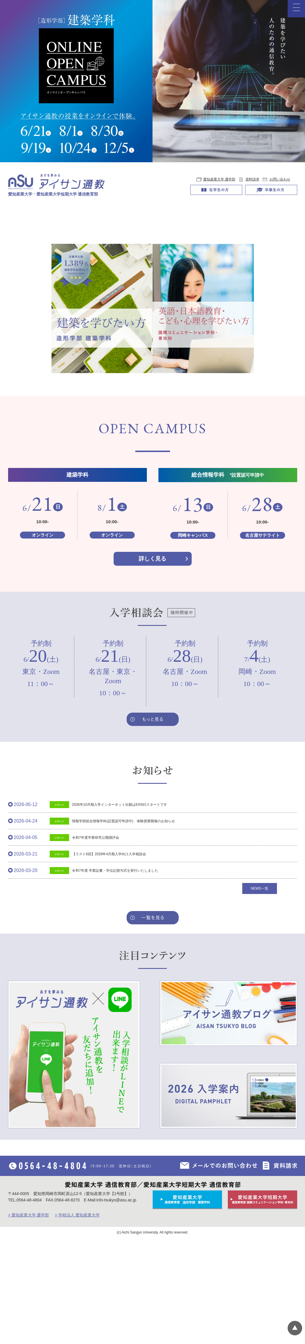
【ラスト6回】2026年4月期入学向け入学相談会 (109, 958)
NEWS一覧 (259, 993)
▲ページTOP (295, 1328)
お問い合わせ (279, 179)
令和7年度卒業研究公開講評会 (95, 942)
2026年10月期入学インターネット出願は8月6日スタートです (119, 909)
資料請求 (252, 179)
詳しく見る (152, 663)
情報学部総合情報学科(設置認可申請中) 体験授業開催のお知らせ (123, 925)
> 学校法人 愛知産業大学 (77, 1319)
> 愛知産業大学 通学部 (28, 1319)
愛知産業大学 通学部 (219, 179)
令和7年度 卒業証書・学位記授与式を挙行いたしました (115, 975)
